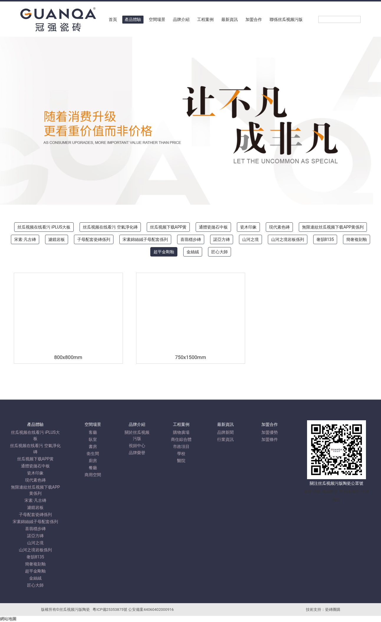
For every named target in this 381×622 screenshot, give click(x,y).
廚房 (93, 460)
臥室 (93, 439)
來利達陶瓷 (349, 491)
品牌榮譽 (137, 452)
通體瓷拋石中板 (213, 227)
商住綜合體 (181, 439)
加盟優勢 (269, 432)
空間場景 (157, 19)
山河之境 (250, 239)
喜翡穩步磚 (190, 239)
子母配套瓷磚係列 (93, 239)
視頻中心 (137, 445)
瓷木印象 (248, 227)
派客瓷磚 (312, 491)
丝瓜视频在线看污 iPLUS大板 (43, 227)
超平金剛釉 (164, 251)
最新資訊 (229, 19)
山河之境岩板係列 (287, 239)
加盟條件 (269, 439)
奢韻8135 (325, 239)
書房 (93, 446)
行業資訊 (225, 439)
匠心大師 (219, 251)
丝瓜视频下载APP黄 (168, 227)
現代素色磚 (279, 227)
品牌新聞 (225, 432)
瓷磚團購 (332, 609)
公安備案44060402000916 (151, 609)
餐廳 (93, 467)
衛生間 (93, 453)
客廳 (93, 432)
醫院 (181, 460)
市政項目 (181, 446)
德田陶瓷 (329, 491)
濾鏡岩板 (56, 239)
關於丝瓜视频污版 (137, 435)
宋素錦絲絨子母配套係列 (145, 239)
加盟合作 (253, 19)
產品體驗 (133, 19)
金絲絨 (193, 251)
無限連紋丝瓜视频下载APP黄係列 (333, 227)
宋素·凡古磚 (25, 239)
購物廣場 (181, 432)
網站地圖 (8, 618)
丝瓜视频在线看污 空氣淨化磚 (110, 227)
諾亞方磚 (221, 239)
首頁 (113, 19)
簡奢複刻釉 (356, 239)
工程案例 (205, 19)
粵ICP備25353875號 (110, 609)
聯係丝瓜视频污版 (286, 19)
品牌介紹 (181, 19)
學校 (181, 453)
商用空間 (93, 474)
